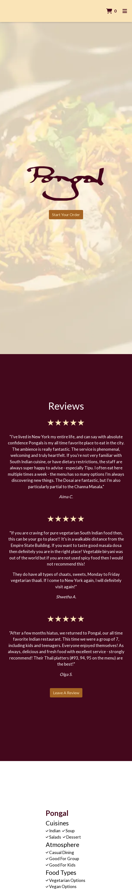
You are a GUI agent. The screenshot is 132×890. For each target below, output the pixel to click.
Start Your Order (66, 214)
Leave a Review (66, 692)
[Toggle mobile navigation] (125, 11)
